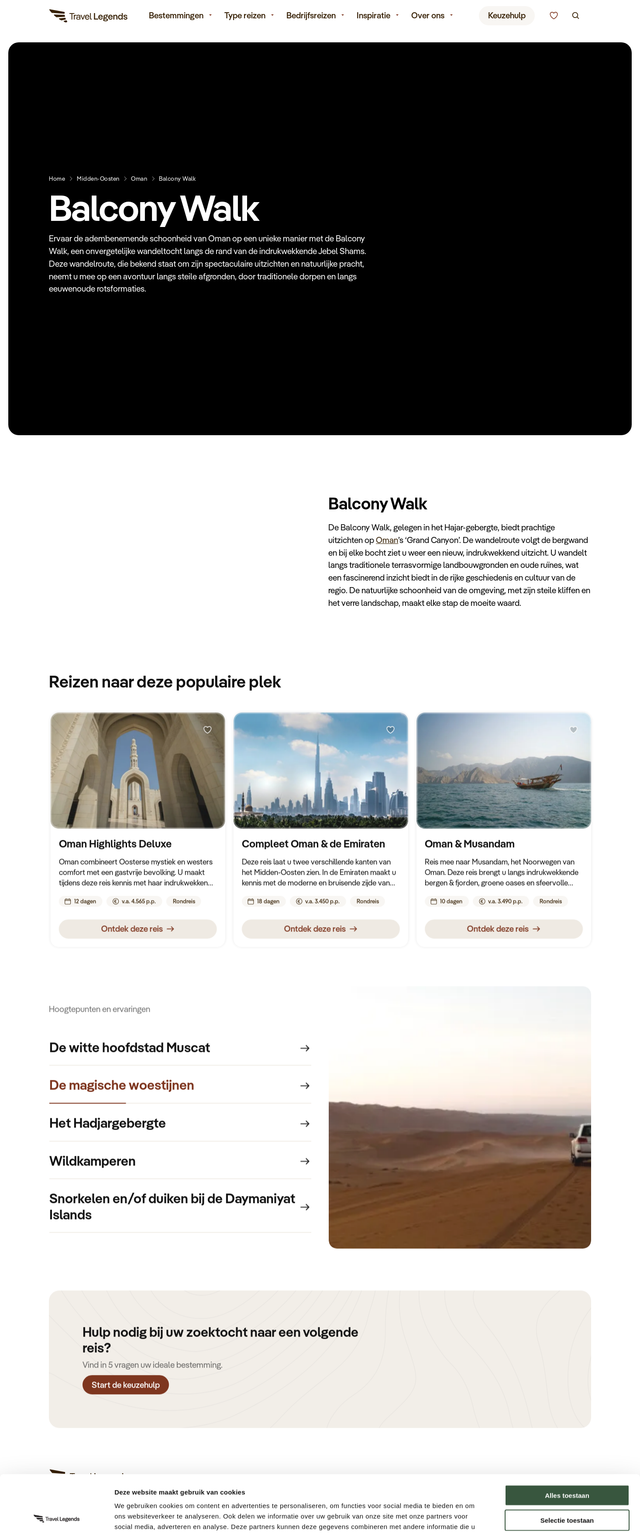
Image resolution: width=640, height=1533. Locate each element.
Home (57, 178)
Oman (139, 178)
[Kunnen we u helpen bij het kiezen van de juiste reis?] (553, 17)
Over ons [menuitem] (427, 16)
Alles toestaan (567, 1438)
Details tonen (471, 1515)
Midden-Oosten (98, 178)
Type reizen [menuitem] (244, 16)
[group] (180, 1050)
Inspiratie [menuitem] (373, 16)
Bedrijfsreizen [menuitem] (311, 16)
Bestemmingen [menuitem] (176, 16)
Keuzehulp (507, 16)
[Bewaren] (207, 732)
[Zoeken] (575, 17)
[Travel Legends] (88, 17)
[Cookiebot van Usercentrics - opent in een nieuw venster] (56, 1516)
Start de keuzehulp (126, 1387)
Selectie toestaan (567, 1463)
